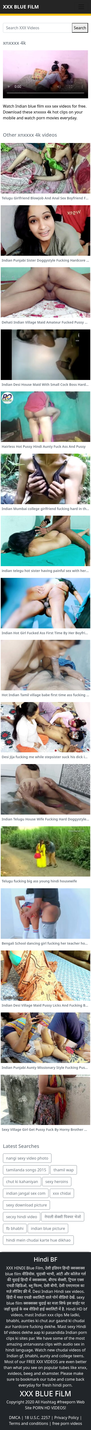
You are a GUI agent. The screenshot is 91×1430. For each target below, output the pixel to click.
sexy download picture (26, 1205)
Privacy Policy (66, 1417)
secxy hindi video (21, 1216)
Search (80, 28)
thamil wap (63, 1170)
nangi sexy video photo (27, 1158)
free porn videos (67, 1423)
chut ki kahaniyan (22, 1181)
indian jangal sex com (25, 1193)
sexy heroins (56, 1181)
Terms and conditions (28, 1423)
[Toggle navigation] (81, 7)
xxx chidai (62, 1193)
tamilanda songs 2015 (26, 1170)
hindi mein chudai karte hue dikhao (38, 1240)
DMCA (14, 1417)
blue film (13, 1274)
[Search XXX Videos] (37, 28)
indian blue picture (48, 1228)
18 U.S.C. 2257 (37, 1417)
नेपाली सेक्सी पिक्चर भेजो (62, 1216)
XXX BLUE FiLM (21, 6)
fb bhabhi (15, 1228)
